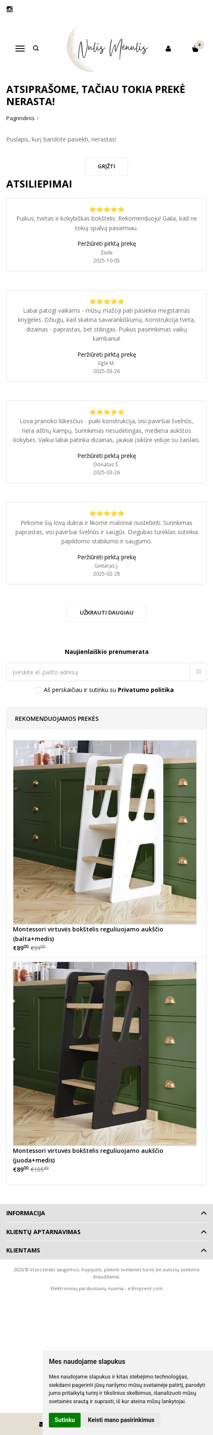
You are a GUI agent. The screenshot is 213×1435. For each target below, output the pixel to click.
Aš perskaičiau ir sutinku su (109, 690)
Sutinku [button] (65, 1420)
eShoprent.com (145, 1288)
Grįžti (106, 166)
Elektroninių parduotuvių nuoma (87, 1288)
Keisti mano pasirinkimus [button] (121, 1420)
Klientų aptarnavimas (43, 1232)
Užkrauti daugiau (107, 612)
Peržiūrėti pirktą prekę (106, 243)
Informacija (25, 1213)
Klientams (23, 1250)
